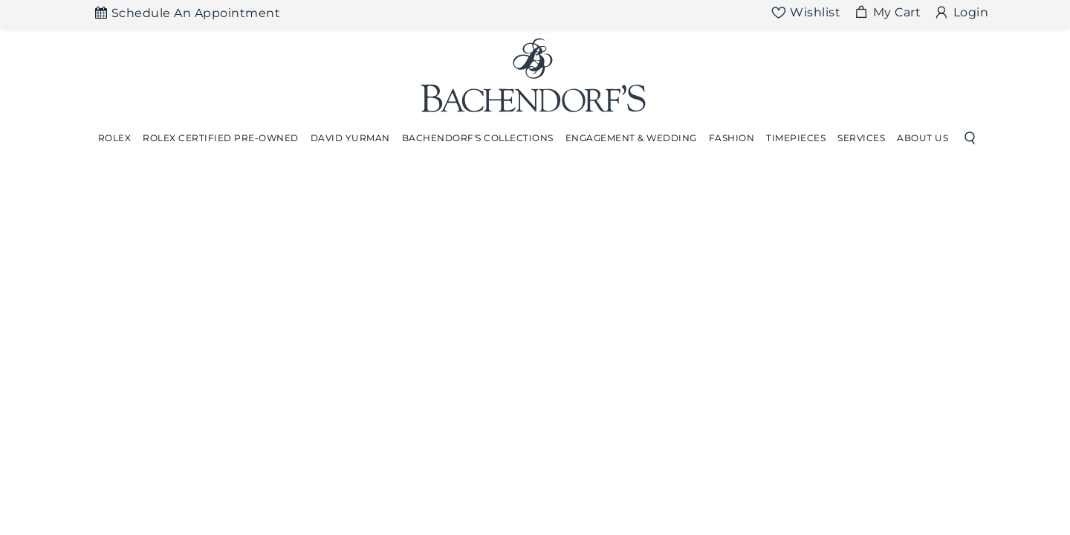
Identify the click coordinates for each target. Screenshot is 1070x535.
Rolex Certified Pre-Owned (221, 137)
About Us (922, 137)
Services (861, 137)
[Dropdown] (114, 138)
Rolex (115, 137)
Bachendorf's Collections (478, 137)
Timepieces (796, 137)
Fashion (732, 137)
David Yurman (350, 137)
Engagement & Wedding (631, 137)
